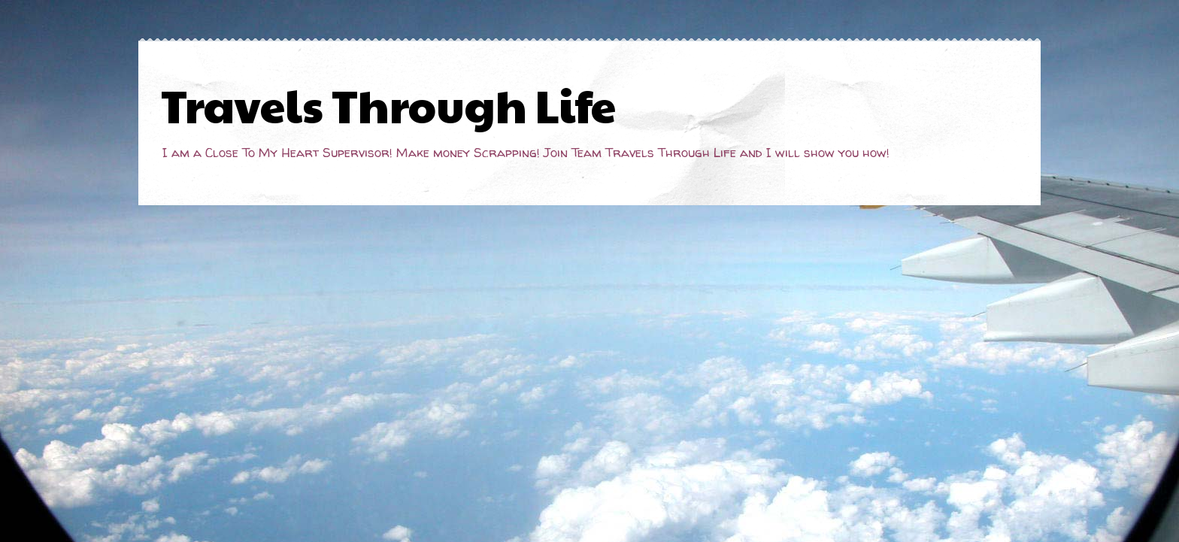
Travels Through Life (388, 104)
